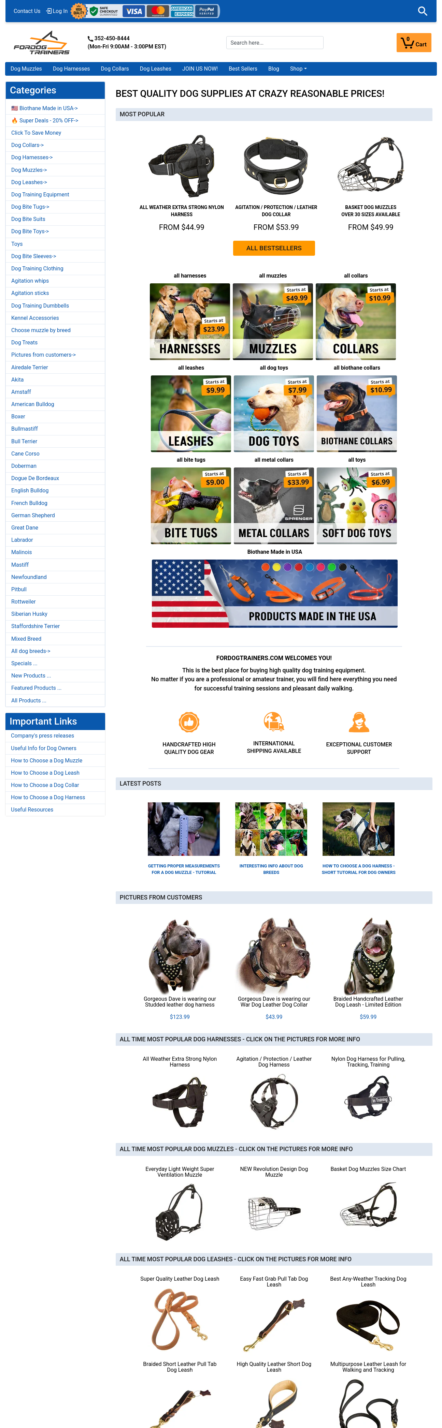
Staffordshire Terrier (35, 626)
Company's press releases (42, 735)
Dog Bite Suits (28, 219)
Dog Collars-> (27, 145)
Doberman (24, 466)
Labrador (22, 540)
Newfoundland (29, 577)
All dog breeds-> (31, 651)
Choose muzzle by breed (41, 330)
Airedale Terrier (29, 367)
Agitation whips (30, 281)
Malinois (21, 552)
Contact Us (27, 11)
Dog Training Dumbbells (40, 305)
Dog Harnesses (71, 68)
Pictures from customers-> (43, 355)
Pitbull (19, 589)
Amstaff (21, 392)
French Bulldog (29, 503)
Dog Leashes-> (29, 182)
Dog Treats (24, 342)
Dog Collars (115, 68)
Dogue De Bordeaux (35, 478)
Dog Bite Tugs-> (30, 207)
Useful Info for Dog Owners (43, 748)
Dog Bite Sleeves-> (33, 256)
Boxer (18, 416)
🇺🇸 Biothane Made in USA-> (44, 108)
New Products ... (31, 675)
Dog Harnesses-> (32, 157)
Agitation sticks (30, 293)
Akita (17, 379)
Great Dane (24, 527)
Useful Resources (32, 809)
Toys (17, 244)
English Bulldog (29, 490)
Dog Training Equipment (40, 194)
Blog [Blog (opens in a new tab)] (273, 68)
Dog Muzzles (26, 68)
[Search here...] (275, 42)
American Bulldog (32, 404)
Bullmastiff (24, 429)
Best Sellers (243, 68)
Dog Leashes (155, 68)
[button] (423, 11)
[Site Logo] (42, 42)
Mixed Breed (26, 639)
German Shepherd (33, 515)
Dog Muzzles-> (29, 170)
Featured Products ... (36, 688)
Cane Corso (25, 453)
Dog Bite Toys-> (30, 231)
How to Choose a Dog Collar (45, 785)
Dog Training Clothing (37, 268)
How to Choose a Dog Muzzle (46, 760)
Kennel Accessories (35, 318)
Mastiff (20, 565)
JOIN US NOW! (200, 68)
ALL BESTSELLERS (274, 248)
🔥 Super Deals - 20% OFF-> (44, 120)
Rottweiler (23, 601)
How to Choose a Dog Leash (45, 773)
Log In (57, 11)
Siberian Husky (29, 614)
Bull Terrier (24, 441)
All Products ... (28, 700)
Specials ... (24, 663)
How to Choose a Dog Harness (48, 797)
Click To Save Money (36, 133)
